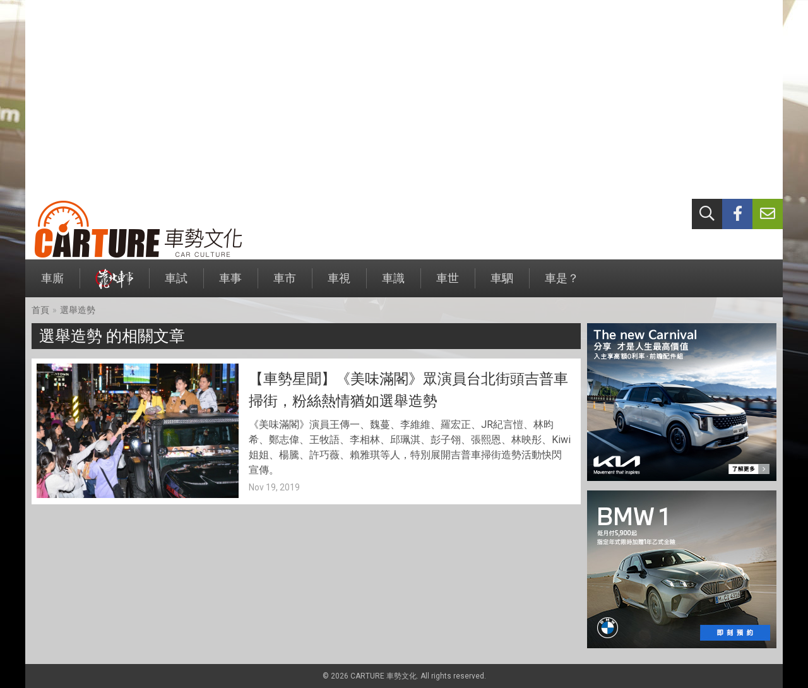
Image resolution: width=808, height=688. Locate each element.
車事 (230, 284)
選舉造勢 (77, 310)
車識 (393, 284)
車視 (339, 284)
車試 (176, 284)
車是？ (562, 284)
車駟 (502, 284)
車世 (447, 284)
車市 (285, 284)
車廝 (52, 284)
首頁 (40, 310)
